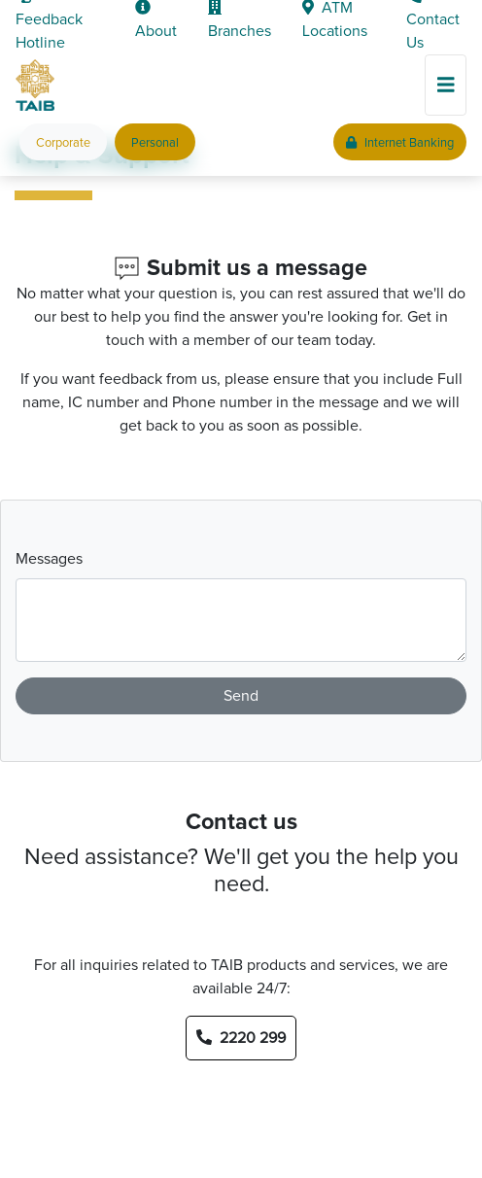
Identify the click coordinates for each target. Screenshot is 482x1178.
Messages (49, 559)
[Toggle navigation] (446, 85)
